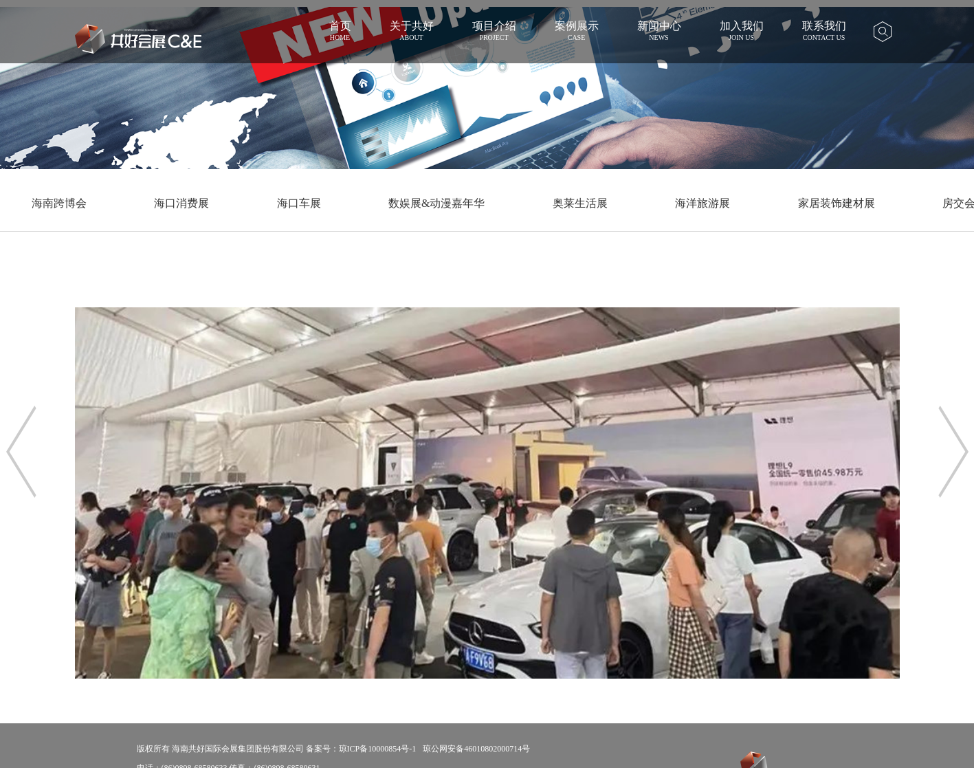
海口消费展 (181, 203)
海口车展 (299, 203)
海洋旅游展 (702, 203)
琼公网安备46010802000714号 (476, 749)
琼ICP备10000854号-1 (378, 749)
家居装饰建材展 (836, 203)
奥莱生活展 (580, 203)
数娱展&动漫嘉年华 (436, 203)
